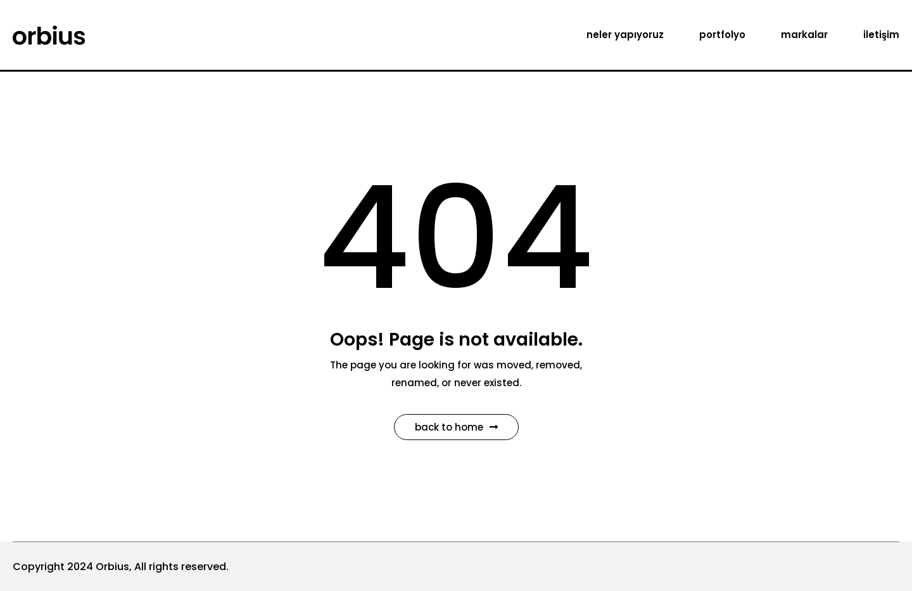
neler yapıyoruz (625, 34)
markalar (804, 34)
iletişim (881, 34)
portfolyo (722, 34)
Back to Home (456, 427)
